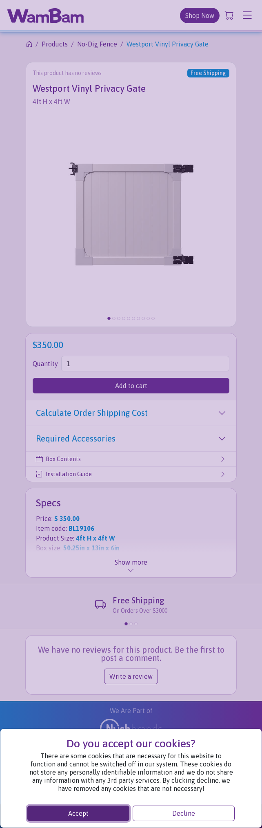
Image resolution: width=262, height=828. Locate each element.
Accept (78, 813)
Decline (183, 813)
